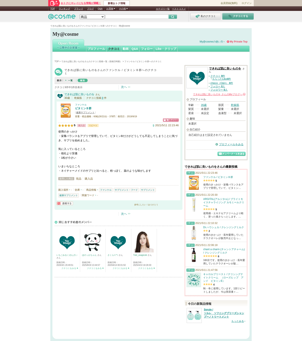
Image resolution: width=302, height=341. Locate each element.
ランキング (64, 8)
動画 (126, 48)
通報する (65, 203)
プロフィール (96, 48)
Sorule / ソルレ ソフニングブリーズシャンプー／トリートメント (224, 313)
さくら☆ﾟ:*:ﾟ (113, 255)
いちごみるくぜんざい (66, 255)
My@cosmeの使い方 (211, 41)
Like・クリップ (166, 48)
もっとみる (237, 321)
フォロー (147, 48)
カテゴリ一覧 (163, 9)
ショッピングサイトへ (171, 120)
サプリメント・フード (126, 190)
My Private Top (238, 41)
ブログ (90, 8)
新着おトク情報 (116, 3)
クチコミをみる (68, 268)
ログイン (247, 3)
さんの (219, 94)
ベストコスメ (179, 9)
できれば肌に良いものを (79, 94)
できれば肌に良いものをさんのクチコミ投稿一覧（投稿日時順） (91, 61)
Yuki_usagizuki (140, 255)
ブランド (78, 8)
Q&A (100, 8)
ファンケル (81, 104)
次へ (124, 87)
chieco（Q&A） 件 (221, 83)
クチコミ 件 (217, 76)
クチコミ (114, 48)
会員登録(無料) (229, 3)
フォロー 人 (217, 86)
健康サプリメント (85, 112)
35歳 (204, 105)
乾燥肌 (235, 105)
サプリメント (148, 190)
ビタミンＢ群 (83, 108)
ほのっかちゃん (89, 255)
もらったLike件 (221, 78)
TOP (52, 8)
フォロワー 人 (219, 89)
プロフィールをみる (231, 144)
